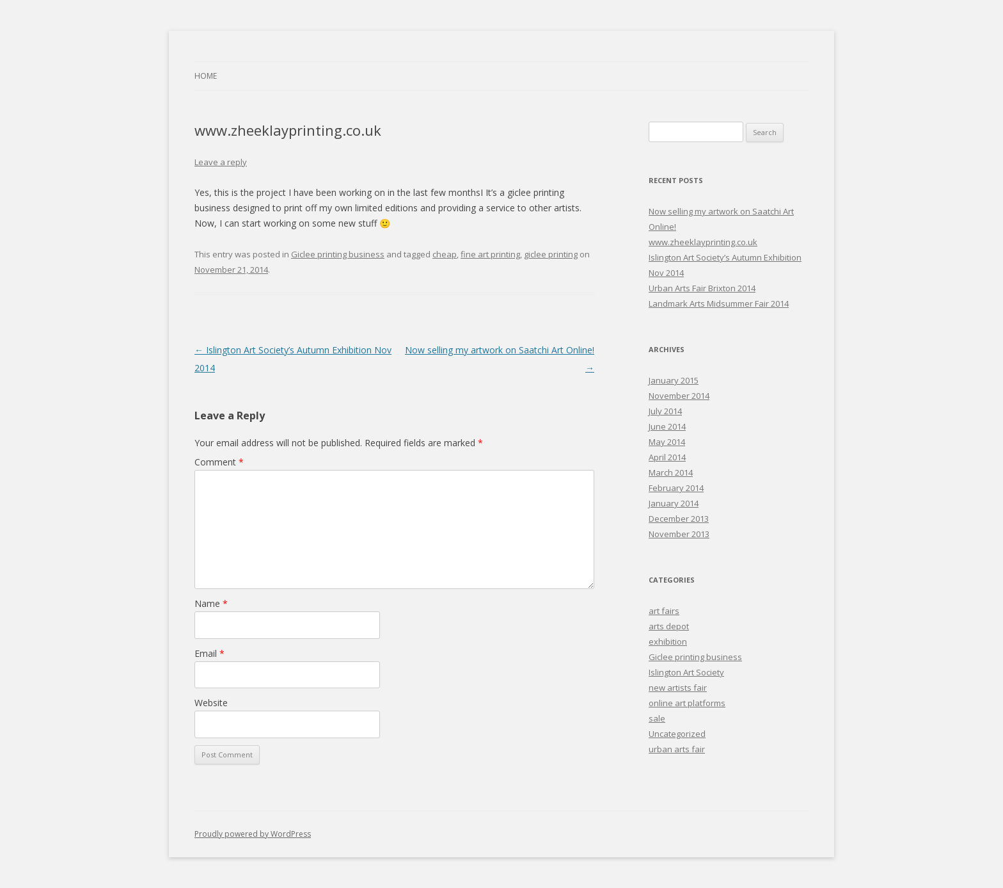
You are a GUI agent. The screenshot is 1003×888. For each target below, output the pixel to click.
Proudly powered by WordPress (252, 833)
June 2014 (667, 426)
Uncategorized (677, 733)
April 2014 (667, 457)
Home (205, 75)
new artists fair (678, 687)
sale (657, 718)
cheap (444, 254)
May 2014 (667, 442)
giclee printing (551, 254)
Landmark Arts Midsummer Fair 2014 (719, 303)
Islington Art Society (686, 672)
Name (211, 603)
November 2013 (679, 534)
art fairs (664, 611)
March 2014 (671, 472)
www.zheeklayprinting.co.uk (703, 242)
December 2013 (679, 518)
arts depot (669, 626)
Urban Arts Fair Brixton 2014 (702, 288)
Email (209, 653)
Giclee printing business (337, 254)
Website (211, 703)
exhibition (668, 641)
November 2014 (679, 395)
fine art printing (490, 254)
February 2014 (676, 488)
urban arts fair (677, 749)
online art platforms (687, 703)
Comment (219, 462)
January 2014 (674, 503)
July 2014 (665, 411)
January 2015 (674, 380)
